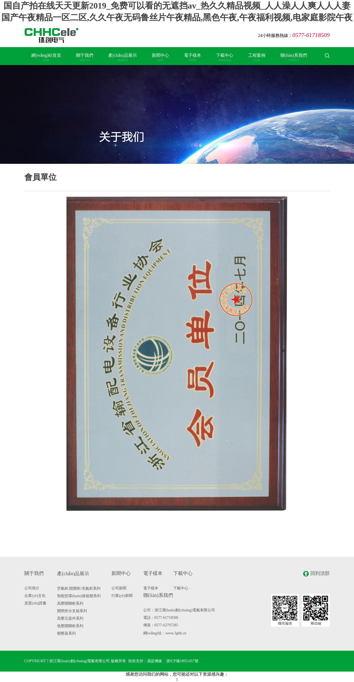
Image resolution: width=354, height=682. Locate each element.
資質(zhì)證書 (35, 603)
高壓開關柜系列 (70, 603)
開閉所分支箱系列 (72, 611)
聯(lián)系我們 (293, 57)
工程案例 (256, 57)
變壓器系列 (66, 633)
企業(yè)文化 (35, 596)
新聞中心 (160, 57)
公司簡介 (31, 588)
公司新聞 (118, 588)
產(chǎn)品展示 (122, 57)
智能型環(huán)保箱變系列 (79, 596)
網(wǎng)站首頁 (46, 57)
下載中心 (224, 57)
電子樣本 (192, 57)
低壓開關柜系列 (70, 626)
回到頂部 (316, 574)
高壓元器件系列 (70, 618)
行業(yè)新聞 (122, 596)
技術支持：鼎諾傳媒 (145, 661)
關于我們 (84, 57)
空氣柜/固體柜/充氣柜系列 (78, 588)
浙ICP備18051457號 (182, 661)
